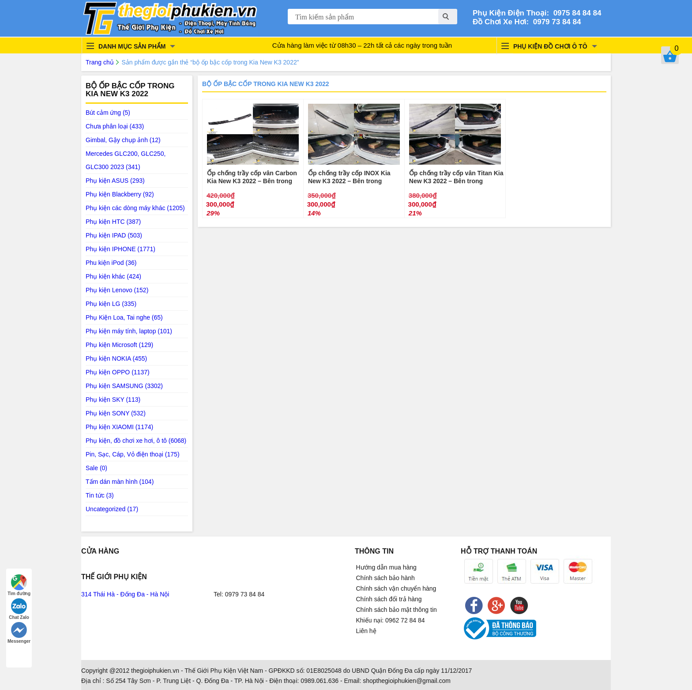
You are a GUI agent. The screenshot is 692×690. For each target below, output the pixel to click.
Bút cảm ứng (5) (108, 112)
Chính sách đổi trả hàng (389, 599)
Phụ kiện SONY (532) (116, 413)
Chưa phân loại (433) (115, 126)
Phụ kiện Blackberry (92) (120, 194)
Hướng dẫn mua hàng (386, 567)
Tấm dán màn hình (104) (120, 481)
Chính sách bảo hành (385, 577)
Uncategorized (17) (112, 509)
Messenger (19, 633)
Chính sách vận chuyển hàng (396, 588)
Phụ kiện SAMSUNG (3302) (124, 385)
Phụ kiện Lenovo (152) (117, 290)
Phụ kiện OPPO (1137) (118, 372)
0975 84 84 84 (575, 13)
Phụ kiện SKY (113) (113, 399)
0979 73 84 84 (555, 22)
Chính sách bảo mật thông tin (396, 609)
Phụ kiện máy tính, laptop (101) (129, 331)
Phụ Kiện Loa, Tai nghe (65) (124, 317)
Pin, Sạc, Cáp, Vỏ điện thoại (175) (133, 454)
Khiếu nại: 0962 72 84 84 (390, 620)
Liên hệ (366, 630)
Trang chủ (100, 62)
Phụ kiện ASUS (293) (115, 180)
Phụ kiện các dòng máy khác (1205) (135, 207)
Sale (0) (96, 467)
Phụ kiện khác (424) (113, 276)
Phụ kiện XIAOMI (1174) (119, 426)
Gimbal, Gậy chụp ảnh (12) (123, 139)
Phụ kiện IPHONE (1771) (120, 249)
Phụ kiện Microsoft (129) (119, 344)
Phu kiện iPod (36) (111, 262)
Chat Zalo (19, 609)
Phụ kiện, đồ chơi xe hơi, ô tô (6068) (136, 440)
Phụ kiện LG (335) (111, 303)
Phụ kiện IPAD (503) (114, 235)
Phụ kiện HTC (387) (113, 221)
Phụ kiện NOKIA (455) (116, 358)
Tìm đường (19, 585)
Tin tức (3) (100, 495)
